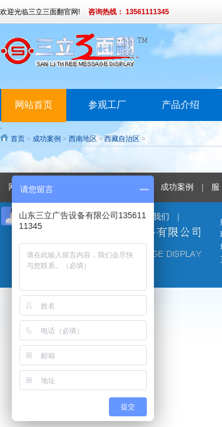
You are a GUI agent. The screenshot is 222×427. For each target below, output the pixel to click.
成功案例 (47, 139)
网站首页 (34, 105)
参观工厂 (107, 105)
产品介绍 (181, 105)
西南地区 (83, 139)
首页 (18, 139)
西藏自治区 (122, 139)
